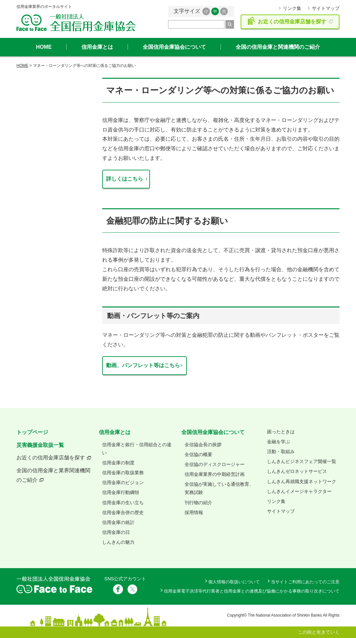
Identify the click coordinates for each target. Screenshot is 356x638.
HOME (44, 47)
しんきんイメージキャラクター (299, 491)
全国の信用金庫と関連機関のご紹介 (278, 47)
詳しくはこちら (124, 179)
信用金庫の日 (116, 532)
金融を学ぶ (278, 441)
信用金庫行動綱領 (120, 492)
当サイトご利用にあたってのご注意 (305, 581)
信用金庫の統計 (118, 522)
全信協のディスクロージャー (215, 464)
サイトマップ (326, 8)
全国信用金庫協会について (174, 47)
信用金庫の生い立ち (123, 502)
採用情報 (194, 512)
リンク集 (292, 8)
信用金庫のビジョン (123, 482)
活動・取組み (281, 451)
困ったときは (281, 431)
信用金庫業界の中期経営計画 (215, 474)
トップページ (32, 432)
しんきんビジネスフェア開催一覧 (301, 461)
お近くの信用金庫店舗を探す (50, 457)
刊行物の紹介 (198, 502)
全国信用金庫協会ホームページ (76, 22)
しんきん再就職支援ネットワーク (301, 481)
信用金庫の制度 (118, 462)
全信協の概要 (198, 454)
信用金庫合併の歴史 (123, 512)
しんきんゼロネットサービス (297, 471)
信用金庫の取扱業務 (123, 472)
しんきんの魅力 (118, 542)
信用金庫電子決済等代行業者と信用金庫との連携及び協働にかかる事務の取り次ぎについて (252, 591)
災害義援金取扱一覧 (40, 445)
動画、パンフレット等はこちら (143, 365)
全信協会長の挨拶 (203, 444)
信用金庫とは (97, 47)
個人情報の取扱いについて (234, 581)
